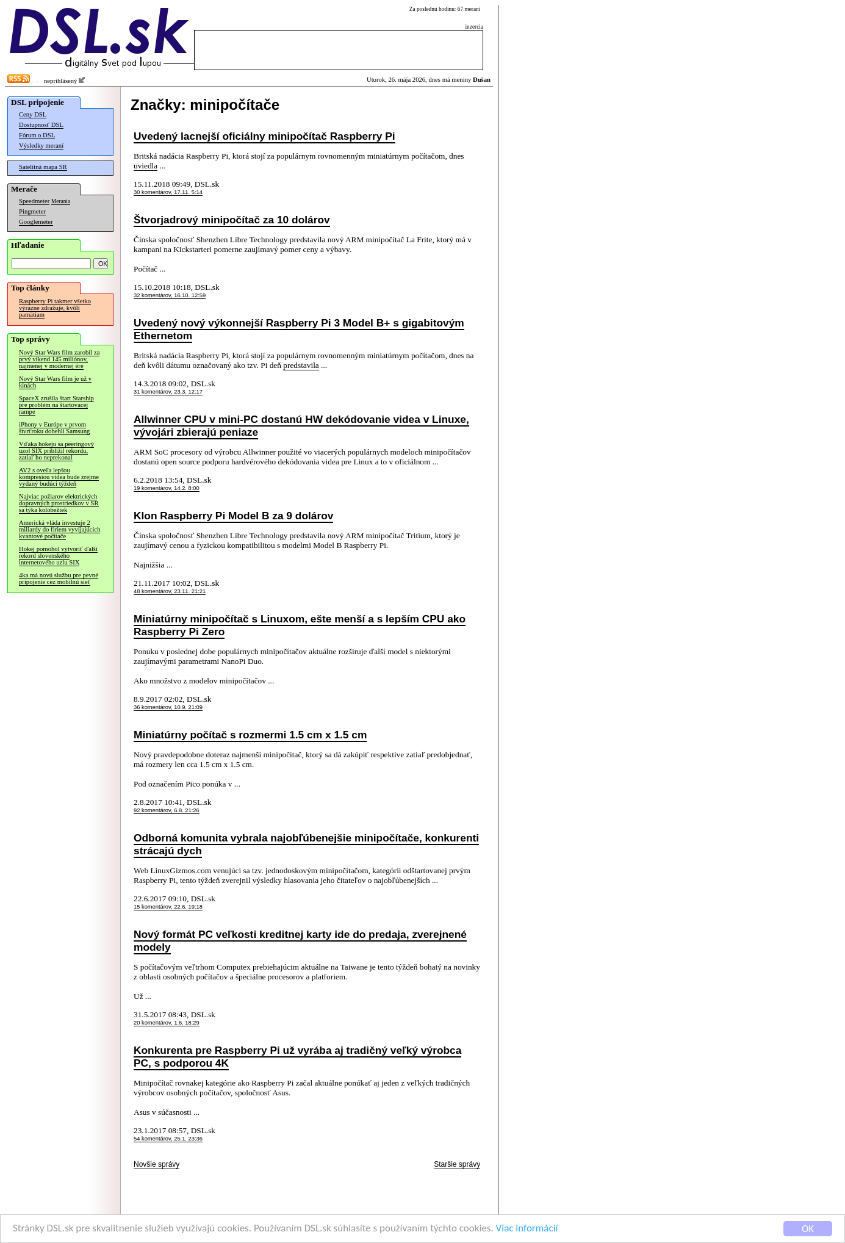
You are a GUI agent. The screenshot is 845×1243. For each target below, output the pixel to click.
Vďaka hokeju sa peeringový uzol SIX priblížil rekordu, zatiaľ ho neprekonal (56, 451)
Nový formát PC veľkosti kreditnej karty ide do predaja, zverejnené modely (300, 940)
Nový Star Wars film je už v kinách (55, 382)
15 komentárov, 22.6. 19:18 (168, 907)
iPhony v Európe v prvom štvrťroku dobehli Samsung (54, 427)
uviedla (145, 165)
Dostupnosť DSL (41, 124)
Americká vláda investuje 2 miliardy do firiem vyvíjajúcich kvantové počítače (59, 529)
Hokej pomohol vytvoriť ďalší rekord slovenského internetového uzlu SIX (58, 556)
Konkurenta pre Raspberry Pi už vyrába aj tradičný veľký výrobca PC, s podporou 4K (297, 1056)
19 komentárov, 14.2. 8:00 (167, 488)
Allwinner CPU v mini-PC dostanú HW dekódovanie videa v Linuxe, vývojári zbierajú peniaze (301, 425)
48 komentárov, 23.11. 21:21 (170, 591)
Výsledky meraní (41, 145)
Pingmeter (32, 211)
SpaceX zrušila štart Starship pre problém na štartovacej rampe (56, 405)
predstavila (300, 365)
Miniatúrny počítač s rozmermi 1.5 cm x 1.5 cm (250, 735)
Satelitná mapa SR (43, 167)
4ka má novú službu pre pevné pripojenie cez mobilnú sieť (58, 578)
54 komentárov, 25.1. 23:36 (168, 1139)
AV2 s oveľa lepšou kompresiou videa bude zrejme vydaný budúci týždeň (59, 477)
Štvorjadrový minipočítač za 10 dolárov (232, 220)
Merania (60, 201)
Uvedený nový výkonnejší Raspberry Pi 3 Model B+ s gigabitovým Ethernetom (299, 329)
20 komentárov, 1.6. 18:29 (167, 1023)
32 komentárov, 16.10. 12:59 (170, 295)
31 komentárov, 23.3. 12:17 (168, 392)
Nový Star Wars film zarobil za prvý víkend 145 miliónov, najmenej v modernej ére (59, 359)
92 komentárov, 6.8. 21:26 (167, 810)
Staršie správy (457, 1164)
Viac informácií (527, 1229)
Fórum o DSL (37, 135)
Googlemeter (36, 221)
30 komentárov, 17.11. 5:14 (168, 192)
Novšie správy (156, 1164)
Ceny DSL (32, 114)
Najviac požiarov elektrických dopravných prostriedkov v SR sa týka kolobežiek (59, 503)
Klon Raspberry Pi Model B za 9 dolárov (233, 516)
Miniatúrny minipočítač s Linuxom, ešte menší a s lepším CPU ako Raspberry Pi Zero (300, 625)
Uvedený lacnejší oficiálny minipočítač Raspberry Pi (264, 136)
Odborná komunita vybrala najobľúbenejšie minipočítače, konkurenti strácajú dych (306, 844)
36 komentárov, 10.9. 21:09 (168, 707)
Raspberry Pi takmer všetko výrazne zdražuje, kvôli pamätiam (55, 308)
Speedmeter (34, 201)
